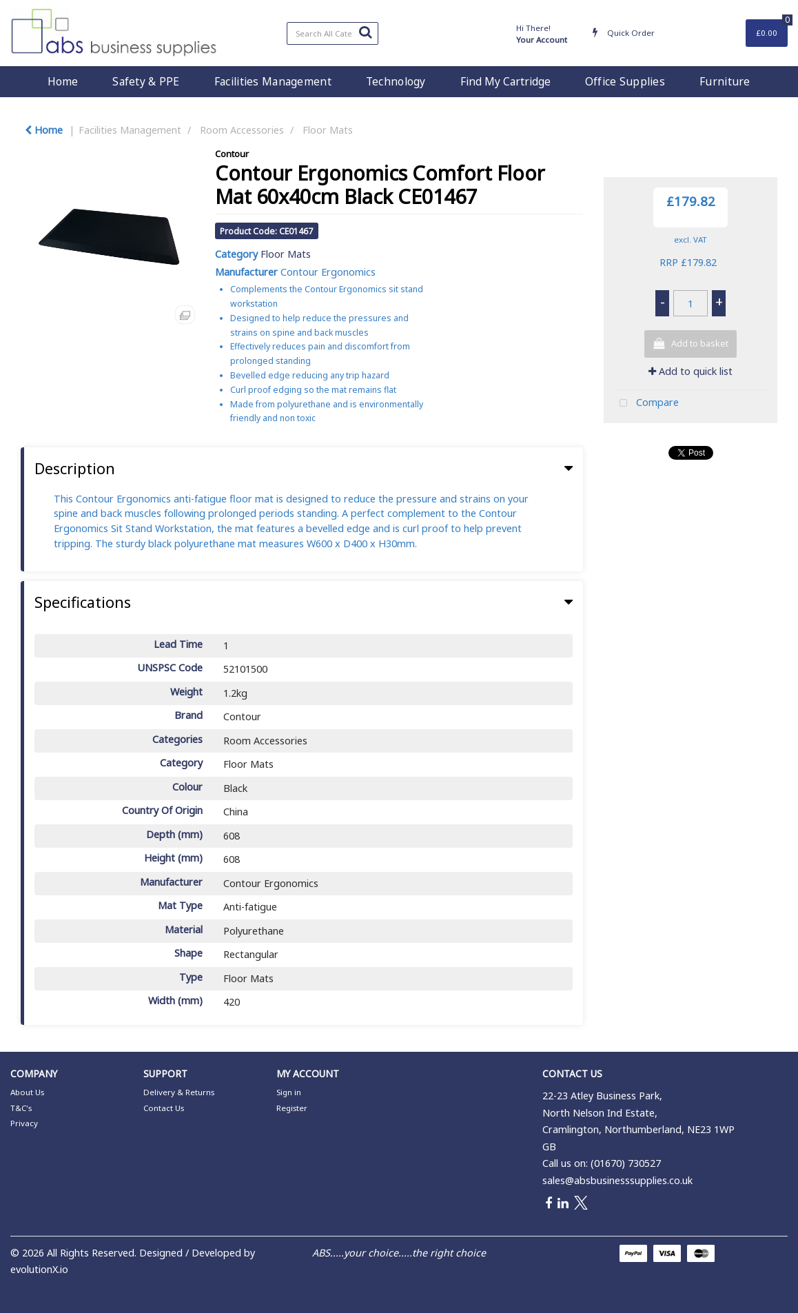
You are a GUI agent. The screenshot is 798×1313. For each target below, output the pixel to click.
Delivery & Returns (178, 1092)
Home (63, 81)
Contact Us (163, 1108)
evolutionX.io (39, 1269)
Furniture (724, 81)
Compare (646, 404)
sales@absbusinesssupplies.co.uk (617, 1180)
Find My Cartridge (505, 81)
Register (291, 1108)
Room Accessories (242, 129)
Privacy (24, 1123)
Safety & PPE (145, 81)
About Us (27, 1092)
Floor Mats (328, 129)
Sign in (288, 1092)
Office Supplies (625, 81)
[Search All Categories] (332, 33)
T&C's (21, 1108)
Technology (396, 81)
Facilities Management (272, 81)
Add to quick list (690, 371)
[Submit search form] (365, 31)
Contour (232, 153)
